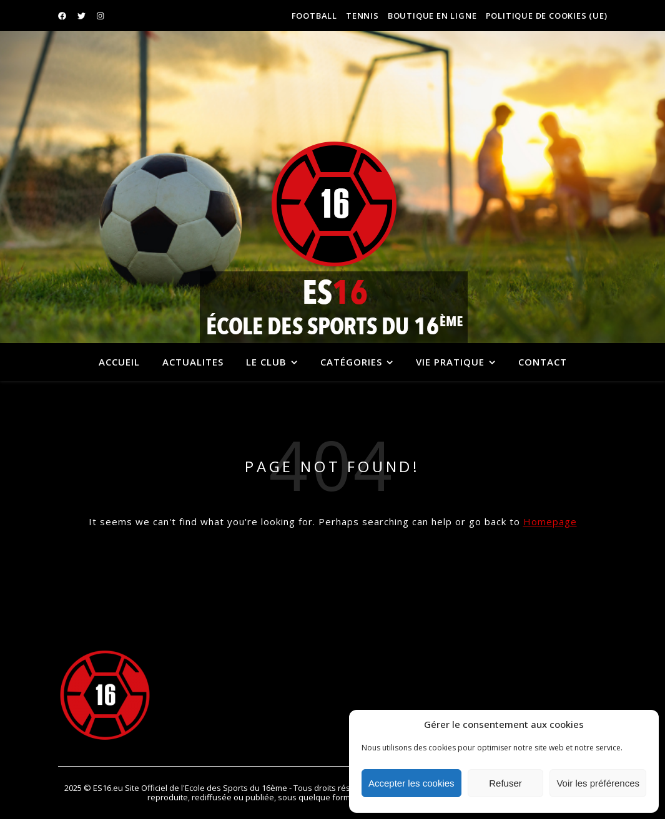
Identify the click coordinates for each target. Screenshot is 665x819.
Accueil (119, 362)
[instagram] (100, 15)
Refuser (505, 783)
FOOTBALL (314, 15)
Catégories (351, 362)
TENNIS (362, 15)
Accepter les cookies (411, 783)
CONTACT (542, 362)
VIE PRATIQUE (450, 362)
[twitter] (82, 15)
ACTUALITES (193, 362)
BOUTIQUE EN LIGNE (432, 15)
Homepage (550, 521)
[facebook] (63, 15)
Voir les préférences (597, 783)
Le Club (266, 362)
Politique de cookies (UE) (547, 15)
